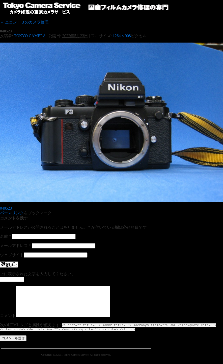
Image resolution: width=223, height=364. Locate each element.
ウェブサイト (12, 255)
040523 (6, 208)
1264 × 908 (122, 36)
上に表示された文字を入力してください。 (37, 274)
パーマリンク (12, 213)
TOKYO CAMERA (29, 36)
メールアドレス (15, 245)
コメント (8, 321)
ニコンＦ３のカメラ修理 (24, 22)
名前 (5, 236)
